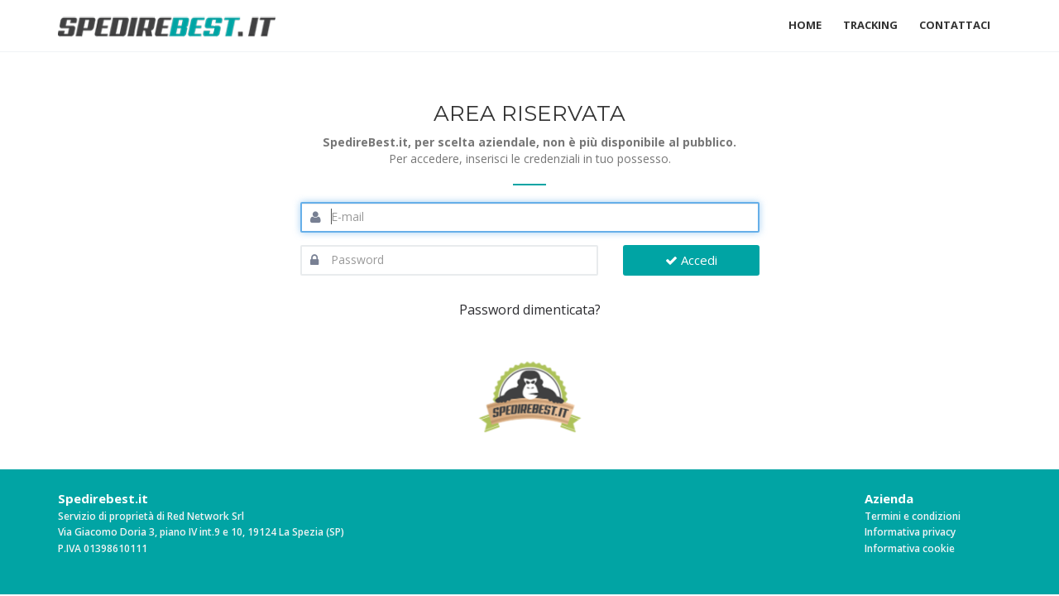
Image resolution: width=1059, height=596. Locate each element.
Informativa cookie (910, 548)
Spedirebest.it (103, 498)
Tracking (870, 24)
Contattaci (954, 24)
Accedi (691, 260)
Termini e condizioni (913, 516)
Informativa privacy (910, 532)
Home (805, 24)
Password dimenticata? (530, 309)
